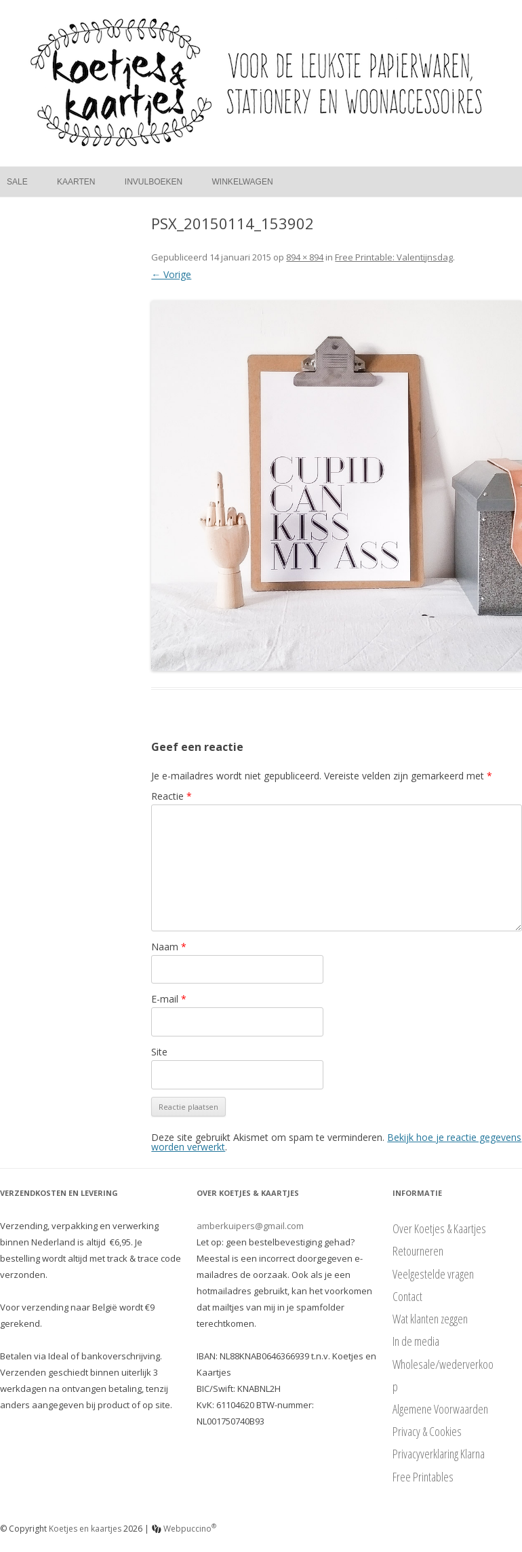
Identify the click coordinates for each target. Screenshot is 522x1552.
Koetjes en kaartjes (85, 1528)
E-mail (168, 998)
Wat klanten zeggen (430, 1319)
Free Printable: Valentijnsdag (394, 257)
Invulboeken (153, 182)
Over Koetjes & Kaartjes (439, 1228)
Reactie (171, 796)
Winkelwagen (242, 182)
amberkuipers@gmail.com (250, 1226)
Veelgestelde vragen (433, 1274)
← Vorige (171, 274)
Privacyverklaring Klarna (439, 1454)
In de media (416, 1341)
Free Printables (423, 1477)
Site (159, 1051)
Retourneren (418, 1251)
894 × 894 (304, 257)
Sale (17, 182)
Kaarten (76, 182)
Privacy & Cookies (427, 1431)
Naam (168, 946)
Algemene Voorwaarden (440, 1409)
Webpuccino (184, 1528)
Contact (407, 1296)
